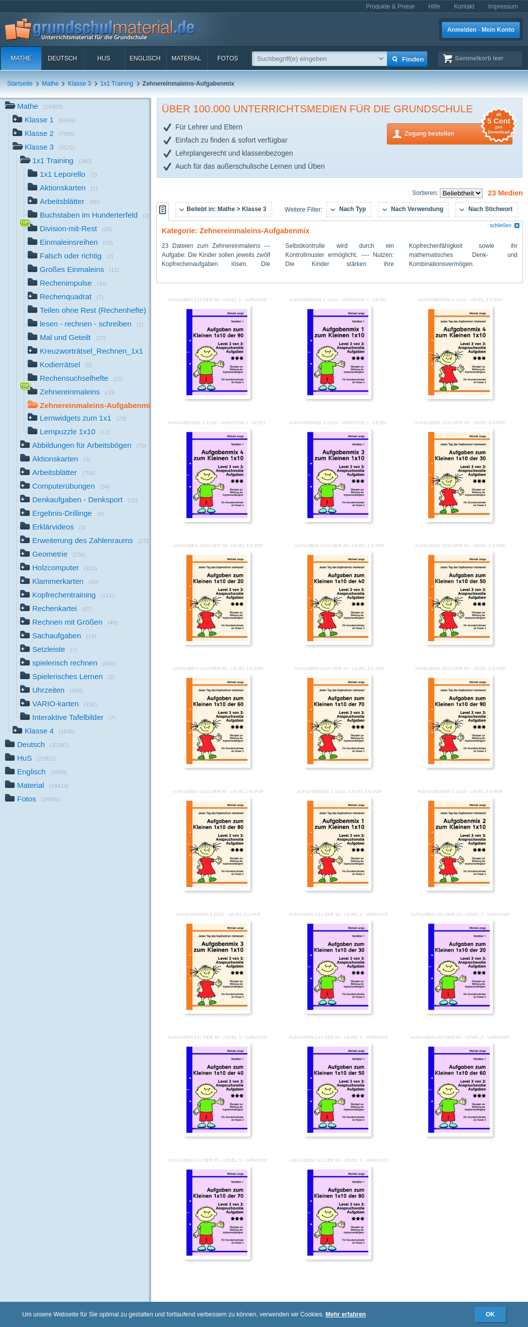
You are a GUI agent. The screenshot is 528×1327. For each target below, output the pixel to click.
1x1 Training (116, 83)
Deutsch (62, 58)
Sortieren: (426, 192)
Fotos (227, 58)
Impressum (503, 6)
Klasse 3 (79, 83)
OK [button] (490, 1314)
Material (186, 58)
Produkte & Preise (390, 6)
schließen (505, 225)
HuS (103, 58)
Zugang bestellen (458, 132)
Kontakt (464, 6)
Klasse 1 (44, 120)
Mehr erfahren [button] (345, 1314)
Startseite (20, 83)
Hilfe (434, 6)
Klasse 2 (44, 134)
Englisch (144, 58)
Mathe (21, 58)
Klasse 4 (44, 731)
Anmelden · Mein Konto (480, 29)
